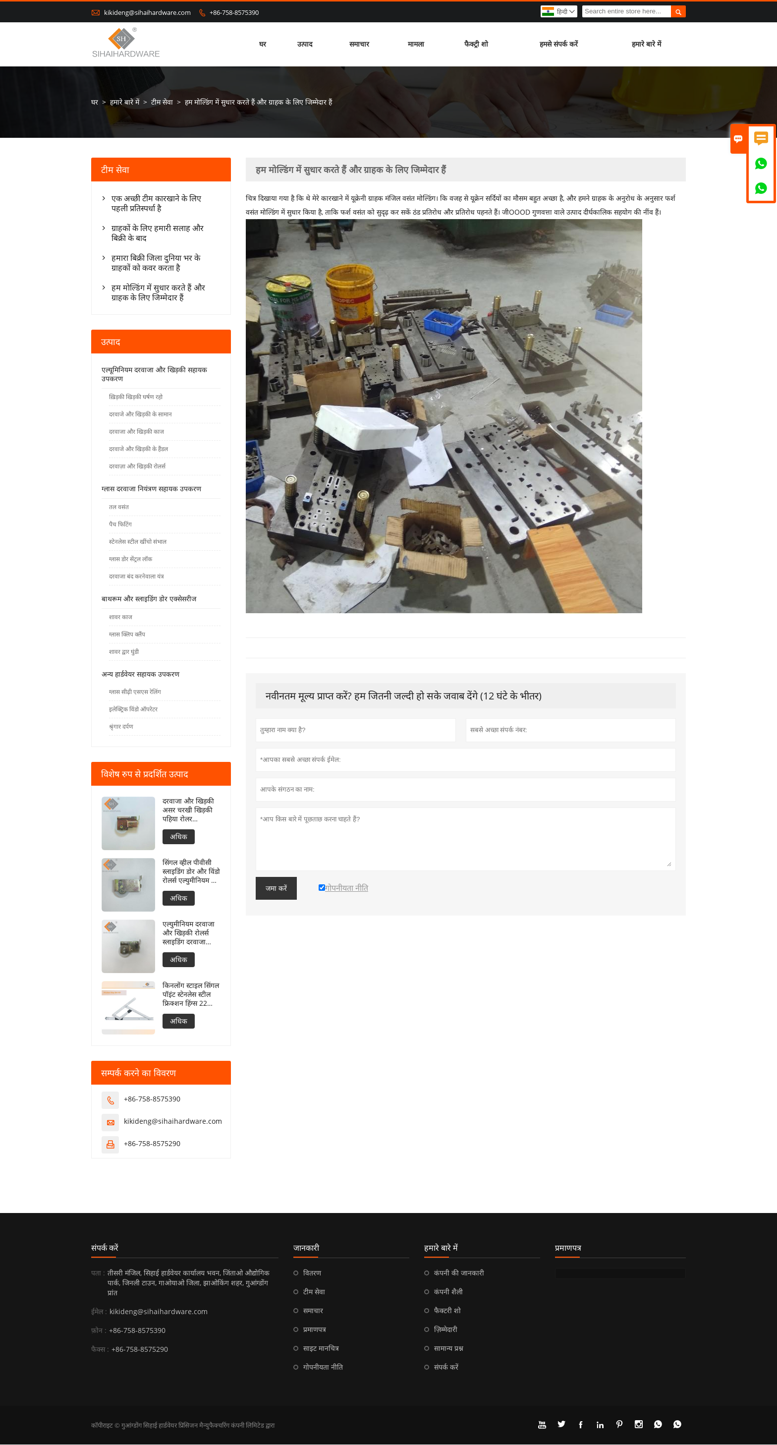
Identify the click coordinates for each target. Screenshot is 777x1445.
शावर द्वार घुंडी (124, 652)
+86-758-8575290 (152, 1144)
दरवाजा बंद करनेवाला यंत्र (136, 577)
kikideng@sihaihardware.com (147, 12)
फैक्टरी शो (447, 1311)
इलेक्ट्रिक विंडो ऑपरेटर (133, 709)
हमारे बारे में (646, 44)
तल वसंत (119, 507)
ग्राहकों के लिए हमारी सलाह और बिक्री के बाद (157, 233)
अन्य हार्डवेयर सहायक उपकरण (140, 674)
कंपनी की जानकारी (459, 1273)
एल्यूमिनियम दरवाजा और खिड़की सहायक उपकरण (154, 374)
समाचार (360, 44)
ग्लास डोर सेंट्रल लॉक (130, 559)
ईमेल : (99, 1312)
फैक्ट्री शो (476, 44)
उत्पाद (304, 44)
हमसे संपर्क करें (559, 44)
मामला (416, 44)
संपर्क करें (104, 1248)
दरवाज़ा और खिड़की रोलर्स (137, 466)
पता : (98, 1273)
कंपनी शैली (448, 1292)
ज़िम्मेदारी (445, 1329)
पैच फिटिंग (120, 524)
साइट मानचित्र (321, 1348)
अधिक (178, 837)
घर (262, 44)
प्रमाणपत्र (314, 1329)
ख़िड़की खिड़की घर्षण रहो (136, 397)
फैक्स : (100, 1349)
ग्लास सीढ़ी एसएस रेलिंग (135, 692)
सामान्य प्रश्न (448, 1348)
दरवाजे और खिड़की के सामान (140, 414)
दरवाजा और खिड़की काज (136, 432)
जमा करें (276, 889)
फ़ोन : (99, 1330)
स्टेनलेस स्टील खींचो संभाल (137, 542)
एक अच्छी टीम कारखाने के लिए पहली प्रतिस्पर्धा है (156, 204)
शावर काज (120, 617)
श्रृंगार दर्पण (121, 727)
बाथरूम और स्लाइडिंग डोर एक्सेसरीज (149, 599)
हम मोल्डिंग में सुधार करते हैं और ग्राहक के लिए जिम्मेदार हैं (158, 293)
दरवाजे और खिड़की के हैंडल (138, 449)
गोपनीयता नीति (323, 1367)
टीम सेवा (162, 102)
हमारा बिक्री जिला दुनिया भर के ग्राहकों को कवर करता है (155, 263)
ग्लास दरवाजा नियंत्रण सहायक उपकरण (151, 489)
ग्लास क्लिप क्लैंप (127, 635)
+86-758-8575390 (234, 12)
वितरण (312, 1273)
